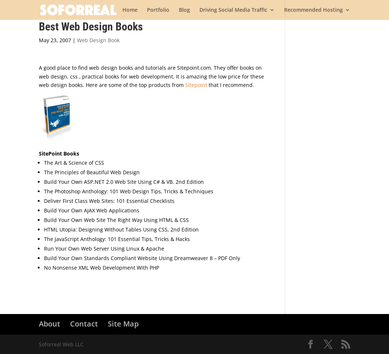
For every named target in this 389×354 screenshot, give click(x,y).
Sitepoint (196, 84)
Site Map (123, 324)
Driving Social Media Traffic (233, 10)
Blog (184, 10)
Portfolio (158, 10)
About (49, 324)
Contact (84, 324)
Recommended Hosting (313, 10)
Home (129, 10)
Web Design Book (98, 40)
